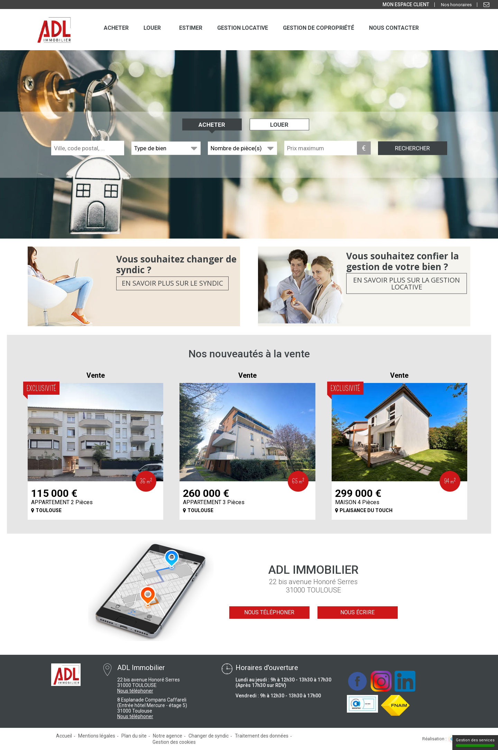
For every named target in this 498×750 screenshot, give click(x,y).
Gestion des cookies (174, 742)
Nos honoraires (456, 4)
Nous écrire (357, 612)
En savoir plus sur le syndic (172, 283)
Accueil (64, 736)
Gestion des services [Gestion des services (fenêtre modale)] (475, 742)
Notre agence (167, 736)
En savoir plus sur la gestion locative (406, 283)
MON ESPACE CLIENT (405, 4)
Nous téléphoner (269, 612)
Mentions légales (96, 736)
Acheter (212, 124)
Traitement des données (261, 736)
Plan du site (134, 736)
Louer (279, 124)
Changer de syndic (208, 736)
